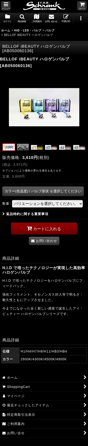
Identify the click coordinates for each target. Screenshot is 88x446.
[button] (6, 5)
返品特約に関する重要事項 (25, 214)
